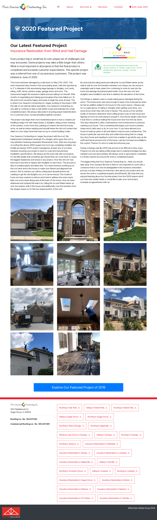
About (70, 7)
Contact (118, 7)
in (69, 407)
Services (86, 7)
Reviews (102, 7)
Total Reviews (119, 56)
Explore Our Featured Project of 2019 (78, 387)
